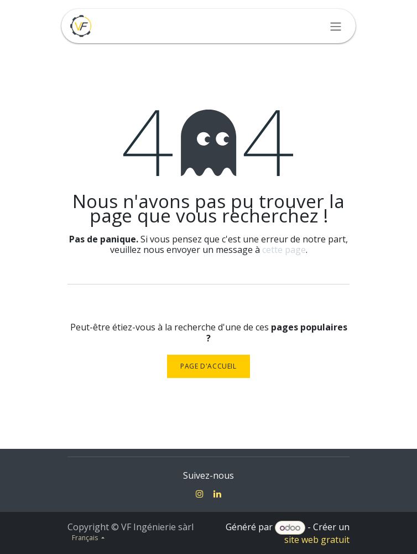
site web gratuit (317, 540)
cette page (284, 250)
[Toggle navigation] (336, 26)
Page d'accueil (208, 366)
